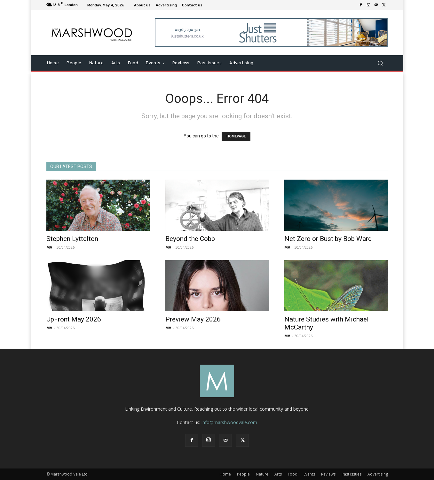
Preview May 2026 (193, 319)
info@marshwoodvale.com (229, 422)
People (243, 474)
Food (292, 474)
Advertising (377, 474)
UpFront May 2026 (73, 319)
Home (225, 474)
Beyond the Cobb (190, 239)
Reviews (328, 474)
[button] (380, 63)
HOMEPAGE (236, 136)
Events (309, 474)
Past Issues (351, 474)
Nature (262, 474)
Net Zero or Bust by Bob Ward (328, 239)
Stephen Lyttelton (72, 239)
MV (49, 247)
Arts (278, 474)
